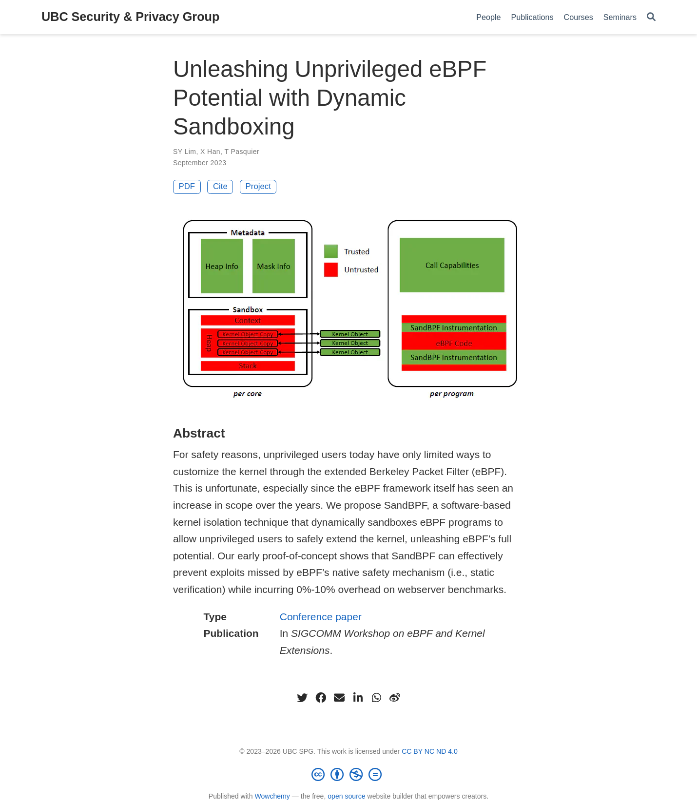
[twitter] (302, 697)
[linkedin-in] (357, 697)
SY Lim (184, 151)
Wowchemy (272, 796)
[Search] (651, 17)
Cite (220, 186)
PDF (187, 186)
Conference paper (321, 616)
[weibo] (394, 697)
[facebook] (320, 697)
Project (258, 186)
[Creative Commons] (348, 774)
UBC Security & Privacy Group (130, 16)
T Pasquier (241, 151)
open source (346, 796)
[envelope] (339, 697)
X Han (210, 151)
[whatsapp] (376, 697)
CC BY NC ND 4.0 (430, 751)
